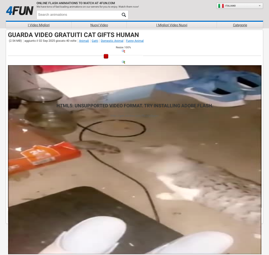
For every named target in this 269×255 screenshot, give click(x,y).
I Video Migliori (39, 25)
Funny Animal (135, 40)
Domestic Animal (112, 40)
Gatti (95, 40)
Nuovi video (99, 25)
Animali (84, 40)
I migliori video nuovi (171, 25)
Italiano (227, 6)
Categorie (240, 25)
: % (123, 47)
